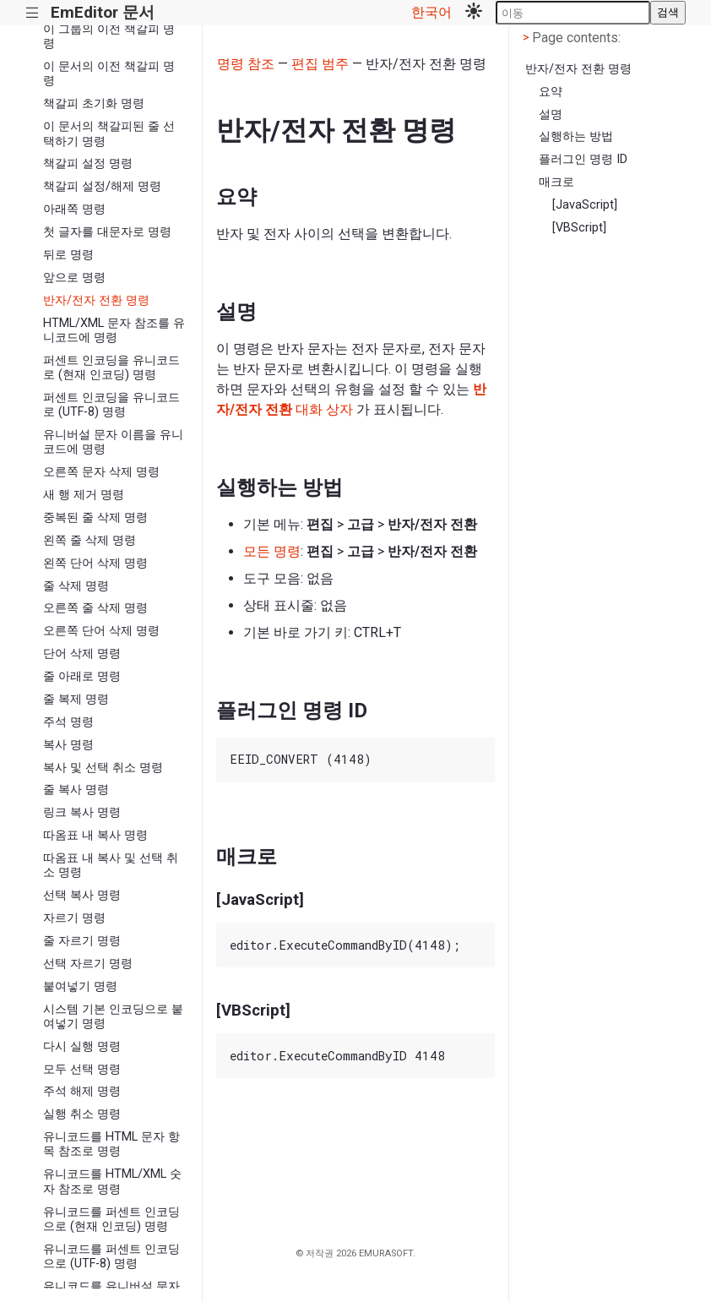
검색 (668, 12)
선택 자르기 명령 (88, 963)
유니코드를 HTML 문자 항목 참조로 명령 (111, 1144)
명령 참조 (245, 64)
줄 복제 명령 (76, 699)
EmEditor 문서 (103, 12)
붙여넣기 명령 (80, 986)
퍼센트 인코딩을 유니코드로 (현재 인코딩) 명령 (111, 367)
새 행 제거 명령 (83, 495)
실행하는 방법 (576, 136)
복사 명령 (68, 745)
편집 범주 (320, 64)
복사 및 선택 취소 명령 (103, 767)
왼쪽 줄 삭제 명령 (89, 540)
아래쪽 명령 (74, 209)
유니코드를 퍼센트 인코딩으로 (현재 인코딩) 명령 (111, 1219)
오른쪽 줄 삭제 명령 (95, 608)
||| (32, 13)
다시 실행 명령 (82, 1046)
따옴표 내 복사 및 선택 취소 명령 (110, 865)
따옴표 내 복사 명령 (95, 835)
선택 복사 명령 (82, 895)
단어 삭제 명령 (82, 653)
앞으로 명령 (74, 277)
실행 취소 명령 (82, 1114)
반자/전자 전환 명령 (96, 300)
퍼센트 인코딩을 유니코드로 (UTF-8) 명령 (111, 404)
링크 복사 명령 (82, 812)
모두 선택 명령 (82, 1069)
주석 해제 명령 (82, 1091)
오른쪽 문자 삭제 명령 (101, 472)
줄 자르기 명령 (82, 941)
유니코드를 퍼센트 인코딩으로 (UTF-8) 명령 (111, 1256)
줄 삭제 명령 (76, 586)
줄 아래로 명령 (82, 676)
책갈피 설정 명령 (88, 163)
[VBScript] (579, 228)
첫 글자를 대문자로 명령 (107, 232)
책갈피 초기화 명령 (93, 103)
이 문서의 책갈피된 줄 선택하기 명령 (109, 133)
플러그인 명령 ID (583, 159)
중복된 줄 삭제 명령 (95, 517)
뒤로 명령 (68, 255)
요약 (550, 91)
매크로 (556, 182)
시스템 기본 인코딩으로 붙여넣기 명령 (113, 1016)
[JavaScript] (584, 205)
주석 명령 (68, 722)
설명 (550, 114)
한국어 (431, 12)
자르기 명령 (74, 918)
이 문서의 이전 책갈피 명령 (109, 73)
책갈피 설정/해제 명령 (102, 186)
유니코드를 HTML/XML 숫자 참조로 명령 (112, 1181)
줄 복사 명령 (76, 789)
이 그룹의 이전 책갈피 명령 (109, 36)
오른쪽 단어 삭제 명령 (101, 631)
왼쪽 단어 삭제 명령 (95, 563)
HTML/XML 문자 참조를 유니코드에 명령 (114, 330)
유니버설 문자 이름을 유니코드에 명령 (113, 442)
